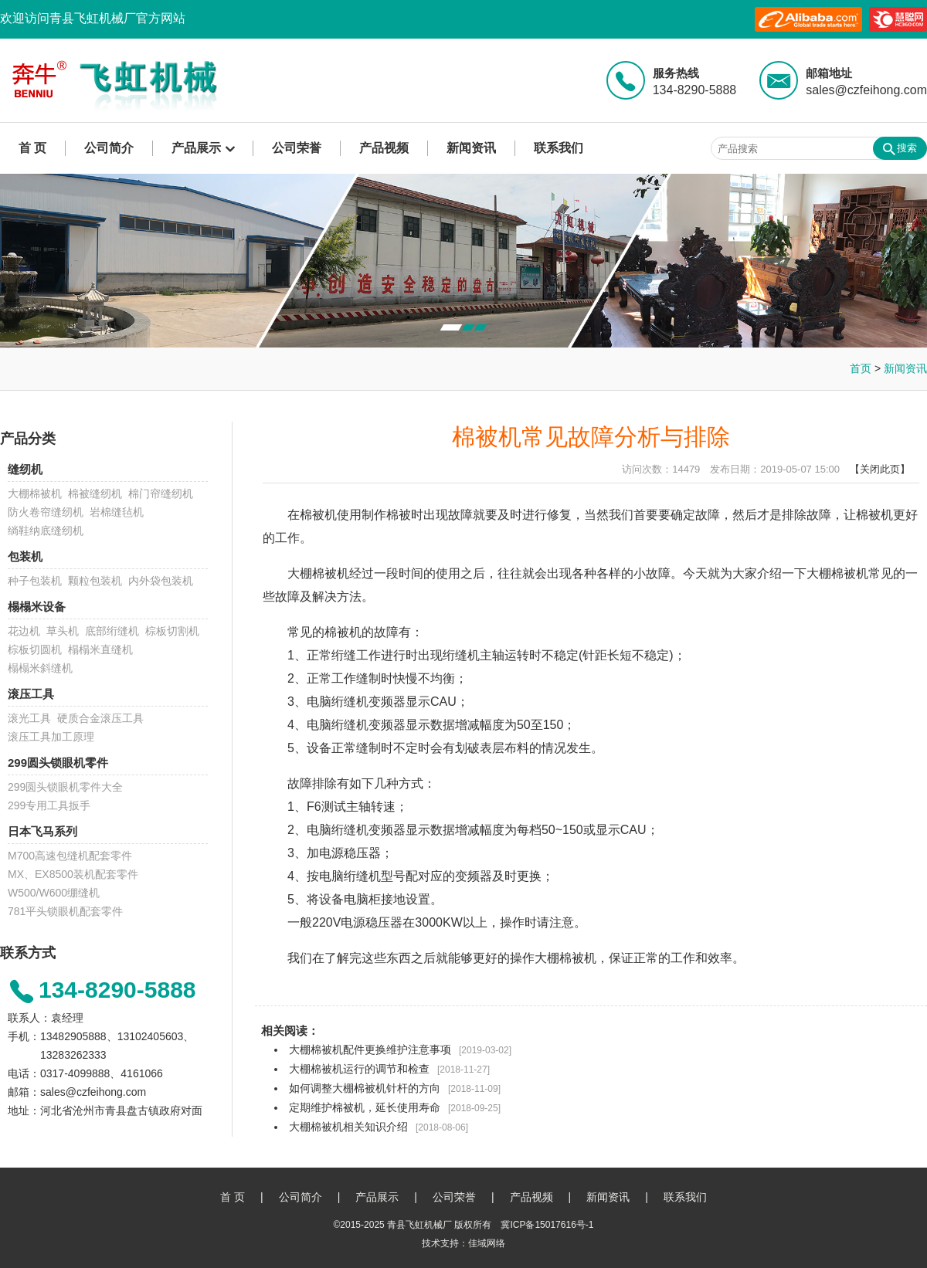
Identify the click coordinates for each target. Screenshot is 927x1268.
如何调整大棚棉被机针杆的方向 (364, 1088)
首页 (860, 368)
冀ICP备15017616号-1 (547, 1224)
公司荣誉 (296, 147)
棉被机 (318, 514)
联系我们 (558, 147)
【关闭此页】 (880, 469)
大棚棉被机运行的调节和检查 (359, 1069)
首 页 (32, 147)
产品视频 (384, 147)
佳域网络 (486, 1243)
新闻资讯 (471, 147)
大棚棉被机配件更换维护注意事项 (370, 1049)
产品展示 (196, 147)
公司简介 (109, 147)
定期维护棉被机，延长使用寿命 (364, 1107)
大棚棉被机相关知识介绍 (348, 1127)
